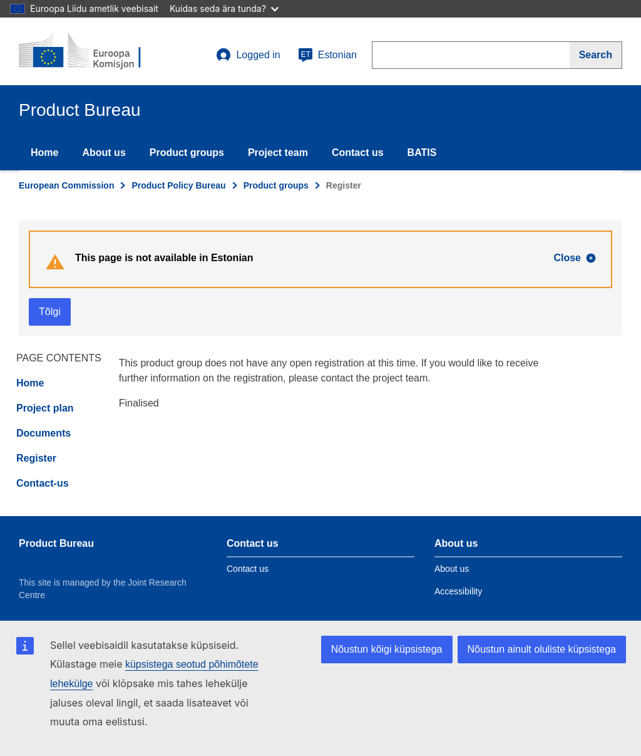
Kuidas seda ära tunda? (224, 8)
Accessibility (458, 591)
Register (36, 458)
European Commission (66, 185)
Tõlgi (50, 311)
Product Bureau (56, 543)
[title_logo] (94, 51)
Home (44, 152)
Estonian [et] (327, 55)
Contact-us (42, 483)
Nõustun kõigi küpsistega (387, 649)
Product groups (187, 152)
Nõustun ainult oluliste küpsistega (542, 649)
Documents (43, 433)
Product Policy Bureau (178, 185)
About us (103, 152)
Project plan (45, 408)
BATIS (422, 152)
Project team (278, 152)
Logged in (248, 55)
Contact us (358, 152)
